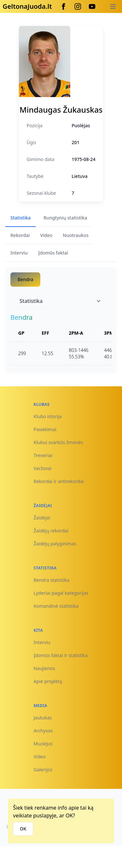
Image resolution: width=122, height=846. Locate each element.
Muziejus (43, 743)
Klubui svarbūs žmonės (58, 442)
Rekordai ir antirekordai (59, 481)
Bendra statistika (51, 580)
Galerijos (43, 769)
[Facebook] (63, 6)
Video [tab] (46, 235)
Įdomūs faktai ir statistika (61, 655)
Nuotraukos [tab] (75, 235)
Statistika (60, 301)
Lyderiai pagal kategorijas (61, 593)
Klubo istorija (47, 416)
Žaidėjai (42, 518)
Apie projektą (48, 681)
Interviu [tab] (19, 253)
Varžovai (42, 468)
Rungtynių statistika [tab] (65, 218)
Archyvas (43, 731)
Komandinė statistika (56, 606)
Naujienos (44, 668)
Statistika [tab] (20, 218)
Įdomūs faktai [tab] (53, 253)
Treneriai (43, 455)
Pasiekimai (45, 429)
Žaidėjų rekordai (51, 531)
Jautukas (43, 718)
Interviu (42, 642)
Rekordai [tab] (20, 235)
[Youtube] (92, 6)
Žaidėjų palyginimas (55, 544)
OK (23, 829)
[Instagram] (78, 6)
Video (40, 756)
